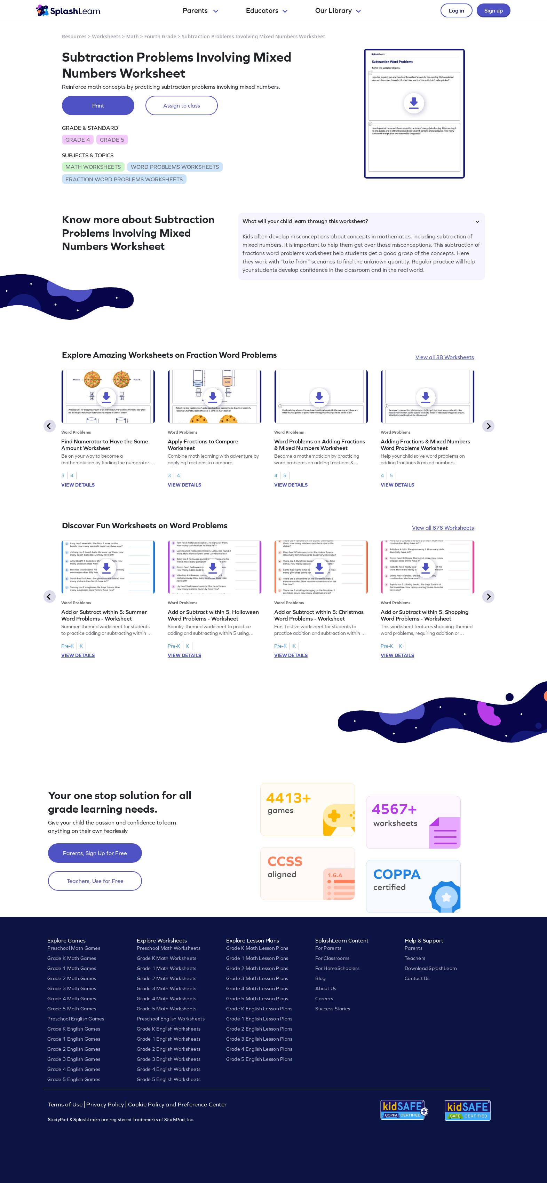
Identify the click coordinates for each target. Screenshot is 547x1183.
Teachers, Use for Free (95, 881)
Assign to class (181, 105)
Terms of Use (66, 1104)
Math (132, 36)
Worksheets (106, 36)
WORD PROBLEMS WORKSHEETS (175, 167)
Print (98, 105)
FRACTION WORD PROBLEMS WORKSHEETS (124, 179)
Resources (74, 36)
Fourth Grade (160, 36)
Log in (456, 10)
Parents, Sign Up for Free (95, 853)
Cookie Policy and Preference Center (177, 1104)
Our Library (338, 10)
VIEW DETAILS (78, 485)
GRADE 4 (77, 139)
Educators (266, 10)
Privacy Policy (105, 1104)
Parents (200, 10)
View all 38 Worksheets (444, 357)
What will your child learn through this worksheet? (361, 221)
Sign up (493, 10)
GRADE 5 (112, 139)
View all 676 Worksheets (443, 528)
